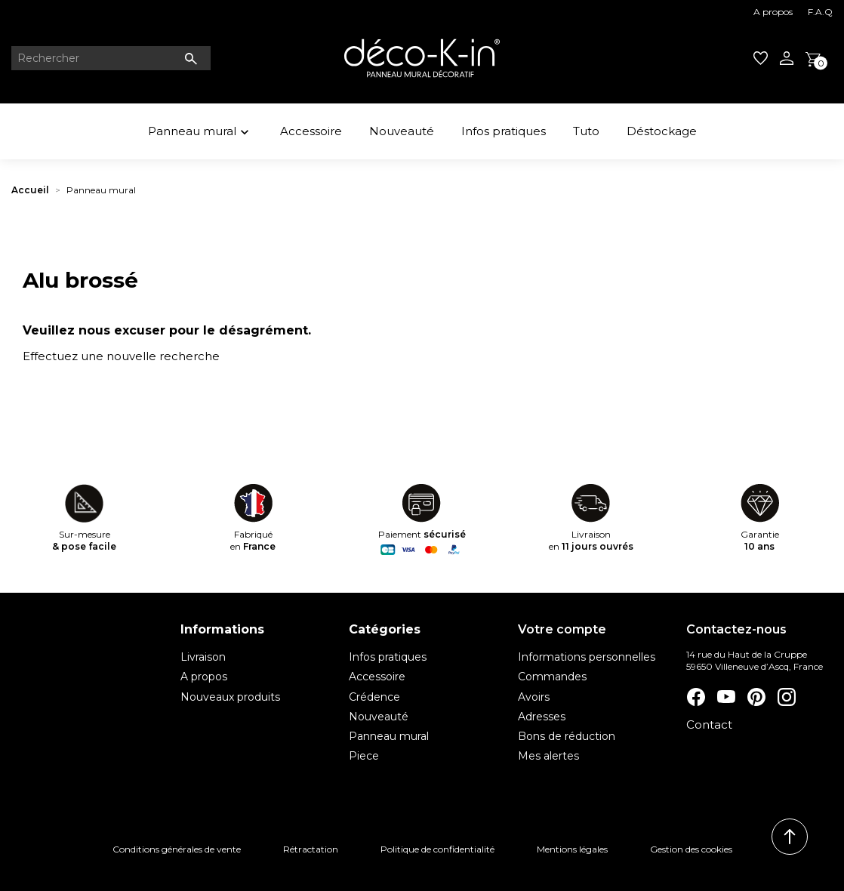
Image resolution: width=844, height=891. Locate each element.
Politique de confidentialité (437, 849)
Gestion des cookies (691, 849)
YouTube (725, 697)
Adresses (541, 716)
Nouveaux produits (230, 697)
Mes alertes (548, 756)
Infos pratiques (503, 131)
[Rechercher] (111, 58)
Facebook (695, 697)
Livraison (203, 657)
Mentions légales (572, 849)
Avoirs (534, 697)
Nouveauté (401, 131)
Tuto (586, 131)
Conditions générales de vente (176, 849)
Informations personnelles (586, 657)
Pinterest (756, 697)
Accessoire (311, 131)
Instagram (786, 697)
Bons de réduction (566, 736)
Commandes (552, 676)
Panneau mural (200, 133)
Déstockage (662, 131)
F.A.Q (820, 11)
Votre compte (562, 629)
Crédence (374, 697)
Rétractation (310, 849)
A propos (773, 11)
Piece (364, 756)
